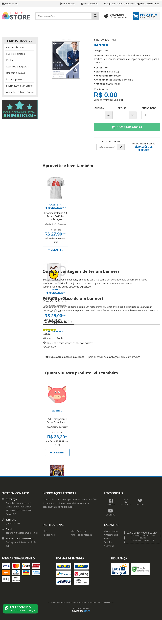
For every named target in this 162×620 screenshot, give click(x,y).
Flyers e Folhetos (15, 53)
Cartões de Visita (15, 47)
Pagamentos (111, 534)
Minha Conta (67, 3)
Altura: (122, 108)
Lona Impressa (14, 79)
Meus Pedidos (89, 3)
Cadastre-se (152, 3)
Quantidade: (151, 113)
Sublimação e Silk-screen (19, 85)
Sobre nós (49, 534)
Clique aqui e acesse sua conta (64, 356)
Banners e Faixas (15, 72)
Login (138, 3)
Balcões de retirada (81, 534)
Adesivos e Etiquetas (17, 66)
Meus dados (111, 531)
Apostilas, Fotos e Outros (20, 92)
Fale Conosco (78, 531)
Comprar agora (127, 127)
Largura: (99, 108)
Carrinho (109, 546)
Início (96, 40)
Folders (10, 60)
